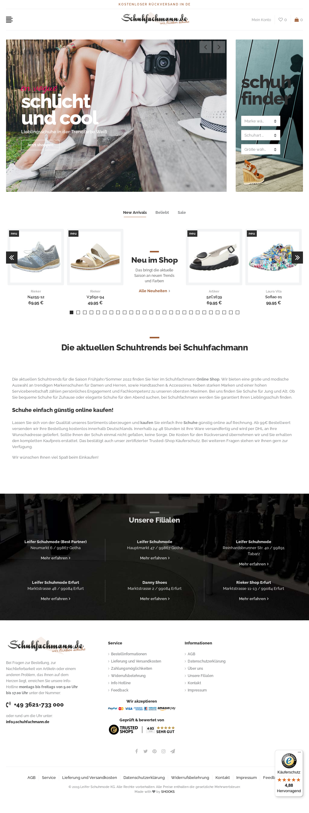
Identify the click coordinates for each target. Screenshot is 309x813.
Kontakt (194, 683)
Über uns (195, 668)
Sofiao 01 (273, 297)
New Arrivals (135, 212)
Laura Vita (274, 291)
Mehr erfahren (54, 558)
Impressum (197, 690)
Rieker (36, 291)
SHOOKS (168, 792)
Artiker (214, 291)
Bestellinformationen (129, 654)
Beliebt (162, 212)
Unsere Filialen (200, 676)
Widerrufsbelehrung (128, 676)
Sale (182, 212)
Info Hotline (121, 683)
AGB (191, 654)
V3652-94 (95, 297)
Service (49, 777)
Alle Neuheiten (153, 291)
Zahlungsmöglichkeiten (131, 668)
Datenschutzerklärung (207, 661)
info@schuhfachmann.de (27, 722)
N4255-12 (35, 297)
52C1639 (214, 297)
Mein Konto (261, 20)
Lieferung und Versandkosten (136, 661)
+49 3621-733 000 (35, 704)
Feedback (120, 690)
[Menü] (299, 753)
